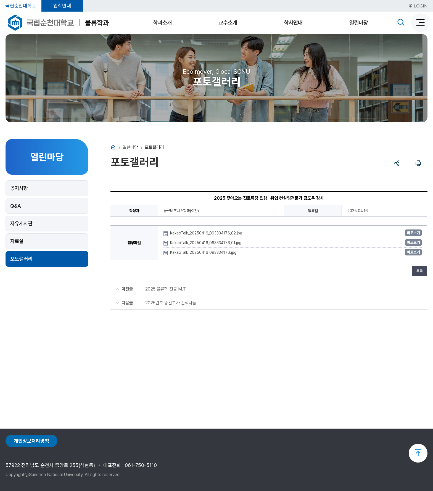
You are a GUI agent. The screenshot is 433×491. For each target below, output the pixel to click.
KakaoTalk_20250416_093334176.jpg (203, 252)
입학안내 (62, 6)
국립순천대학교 (20, 6)
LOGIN (418, 6)
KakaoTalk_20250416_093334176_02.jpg (206, 233)
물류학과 (97, 23)
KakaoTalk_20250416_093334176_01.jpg (206, 243)
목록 (419, 271)
